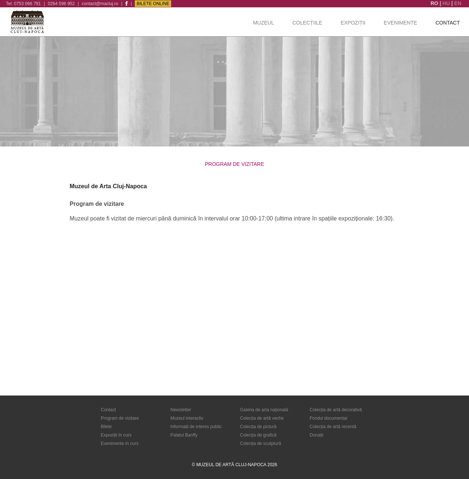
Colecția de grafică (258, 435)
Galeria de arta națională (264, 409)
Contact (447, 23)
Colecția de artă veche (262, 418)
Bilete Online (153, 3)
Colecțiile (307, 23)
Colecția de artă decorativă (336, 409)
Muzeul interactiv (186, 418)
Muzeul (263, 23)
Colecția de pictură (258, 426)
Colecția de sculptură (260, 443)
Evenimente (400, 23)
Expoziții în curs (116, 435)
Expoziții (353, 23)
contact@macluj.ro (100, 3)
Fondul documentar (328, 418)
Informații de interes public (196, 426)
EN (457, 3)
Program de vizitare (120, 418)
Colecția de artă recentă (333, 426)
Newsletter (180, 409)
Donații (316, 435)
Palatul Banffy (183, 435)
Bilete (106, 426)
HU (447, 3)
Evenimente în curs (120, 443)
